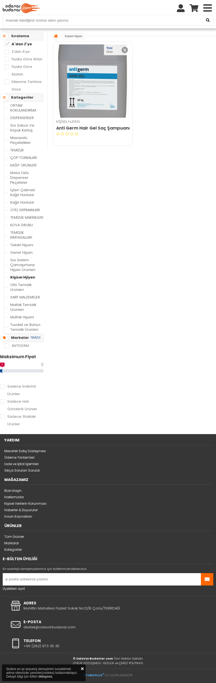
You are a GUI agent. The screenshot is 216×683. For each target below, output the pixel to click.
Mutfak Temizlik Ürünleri (23, 307)
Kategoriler (13, 549)
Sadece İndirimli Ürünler (21, 390)
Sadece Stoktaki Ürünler (21, 420)
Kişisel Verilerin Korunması (25, 503)
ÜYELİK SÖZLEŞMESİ (87, 663)
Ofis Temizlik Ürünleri (21, 287)
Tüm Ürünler (14, 536)
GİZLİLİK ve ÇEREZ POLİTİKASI (123, 663)
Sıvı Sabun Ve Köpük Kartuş (22, 128)
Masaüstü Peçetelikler (20, 140)
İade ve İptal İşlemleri (21, 464)
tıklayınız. (45, 676)
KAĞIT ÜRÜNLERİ (23, 165)
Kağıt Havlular (22, 202)
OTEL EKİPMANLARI (25, 209)
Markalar (11, 543)
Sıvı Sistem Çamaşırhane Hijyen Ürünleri (22, 264)
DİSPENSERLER (22, 117)
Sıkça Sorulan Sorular (22, 470)
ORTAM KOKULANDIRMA (23, 108)
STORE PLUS (94, 675)
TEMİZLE (35, 338)
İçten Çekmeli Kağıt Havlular (22, 192)
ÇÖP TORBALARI (23, 157)
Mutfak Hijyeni (22, 317)
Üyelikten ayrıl (14, 588)
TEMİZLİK (17, 150)
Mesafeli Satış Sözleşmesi (25, 451)
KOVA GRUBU (21, 225)
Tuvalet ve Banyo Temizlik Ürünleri (25, 327)
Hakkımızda (14, 497)
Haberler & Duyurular (21, 510)
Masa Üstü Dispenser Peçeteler (19, 177)
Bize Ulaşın (13, 490)
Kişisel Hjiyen (22, 277)
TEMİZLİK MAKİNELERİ (26, 217)
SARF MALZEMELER (25, 297)
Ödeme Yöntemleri (19, 457)
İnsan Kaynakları (18, 516)
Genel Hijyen (21, 252)
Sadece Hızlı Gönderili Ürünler (22, 405)
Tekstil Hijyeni (21, 245)
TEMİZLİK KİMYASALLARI (21, 235)
